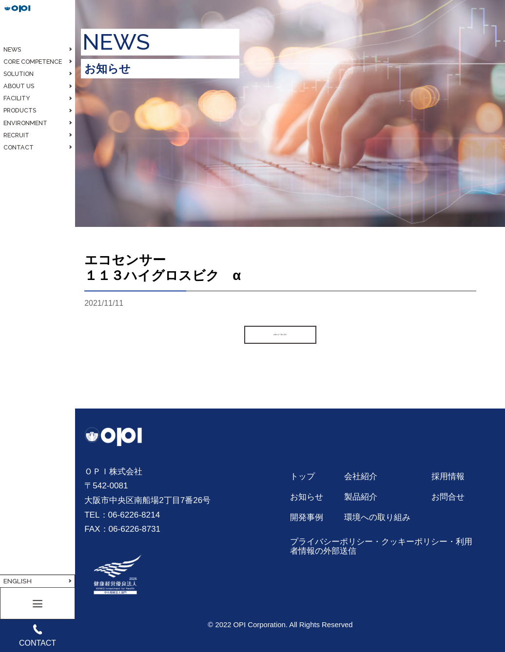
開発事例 (306, 517)
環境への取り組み (377, 517)
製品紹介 (360, 497)
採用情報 (448, 476)
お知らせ (306, 497)
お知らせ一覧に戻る (280, 334)
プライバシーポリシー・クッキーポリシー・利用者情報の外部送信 (381, 546)
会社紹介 (360, 476)
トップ (302, 476)
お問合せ (448, 497)
